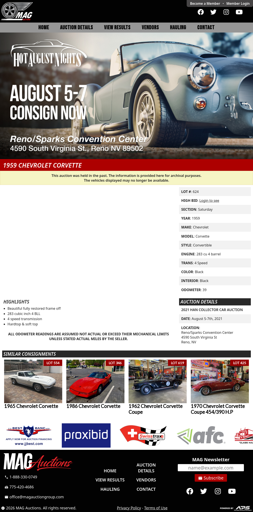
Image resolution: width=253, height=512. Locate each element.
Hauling (178, 27)
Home (43, 27)
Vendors (150, 27)
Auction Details (76, 27)
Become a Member (205, 3)
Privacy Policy (129, 507)
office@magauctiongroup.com (34, 496)
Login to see (209, 200)
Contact (206, 27)
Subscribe (211, 478)
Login (238, 3)
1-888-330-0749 (21, 476)
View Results (117, 27)
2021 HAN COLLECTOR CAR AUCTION (212, 309)
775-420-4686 (19, 486)
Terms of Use (156, 507)
